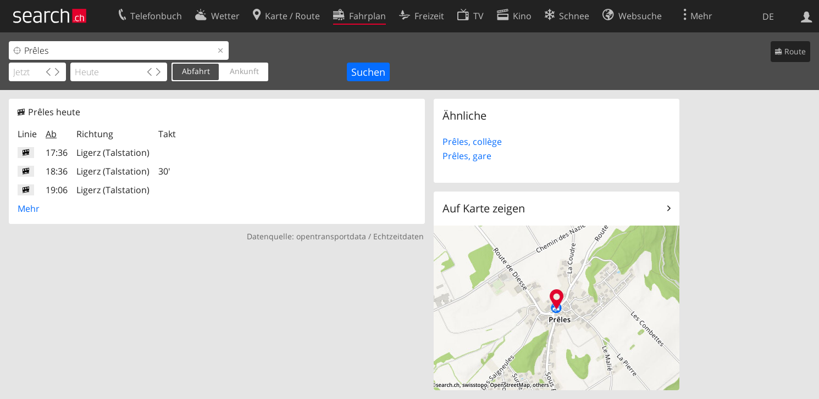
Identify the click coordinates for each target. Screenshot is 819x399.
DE (768, 16)
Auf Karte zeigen (483, 208)
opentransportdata (331, 236)
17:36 (57, 153)
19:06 (57, 190)
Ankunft (244, 71)
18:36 (57, 171)
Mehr (29, 209)
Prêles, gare (466, 156)
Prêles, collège (472, 142)
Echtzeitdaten (398, 236)
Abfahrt (196, 71)
